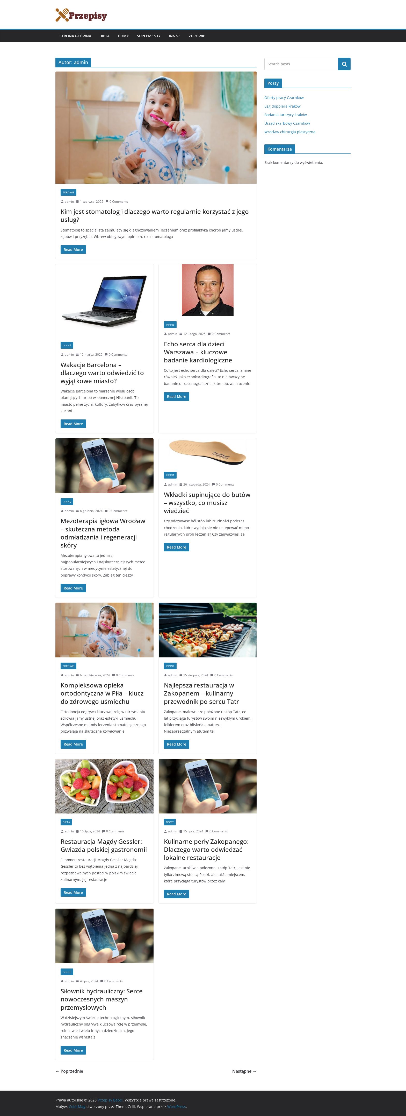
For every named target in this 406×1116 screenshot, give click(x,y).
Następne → (244, 1071)
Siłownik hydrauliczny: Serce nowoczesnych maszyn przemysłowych (102, 999)
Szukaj (344, 64)
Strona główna (75, 35)
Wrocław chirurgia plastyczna (289, 131)
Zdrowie (197, 35)
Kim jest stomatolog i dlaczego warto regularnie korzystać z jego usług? (155, 215)
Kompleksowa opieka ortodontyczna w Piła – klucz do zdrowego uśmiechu (102, 693)
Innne (174, 35)
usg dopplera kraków (282, 106)
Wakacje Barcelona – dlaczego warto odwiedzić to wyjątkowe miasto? (102, 372)
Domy (123, 35)
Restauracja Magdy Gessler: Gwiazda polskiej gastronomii (104, 845)
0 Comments (116, 201)
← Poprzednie (69, 1071)
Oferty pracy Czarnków (284, 97)
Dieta (104, 35)
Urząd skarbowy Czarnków (287, 123)
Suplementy (149, 35)
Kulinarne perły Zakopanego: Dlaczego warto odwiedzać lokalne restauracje (206, 849)
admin (69, 201)
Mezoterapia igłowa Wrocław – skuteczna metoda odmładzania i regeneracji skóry (103, 532)
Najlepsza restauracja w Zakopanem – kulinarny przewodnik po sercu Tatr (201, 693)
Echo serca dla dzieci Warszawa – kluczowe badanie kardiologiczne (198, 352)
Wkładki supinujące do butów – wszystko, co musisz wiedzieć (207, 502)
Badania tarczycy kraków (285, 114)
